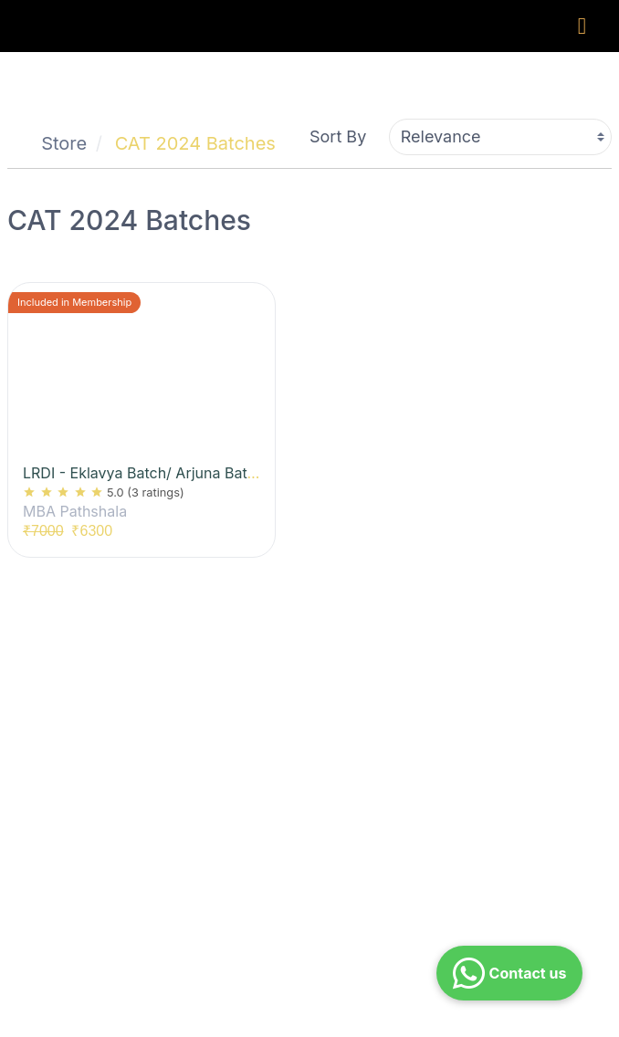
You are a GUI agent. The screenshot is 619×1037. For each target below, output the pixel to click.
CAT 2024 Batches (195, 143)
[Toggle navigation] (582, 26)
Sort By (338, 136)
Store (64, 143)
